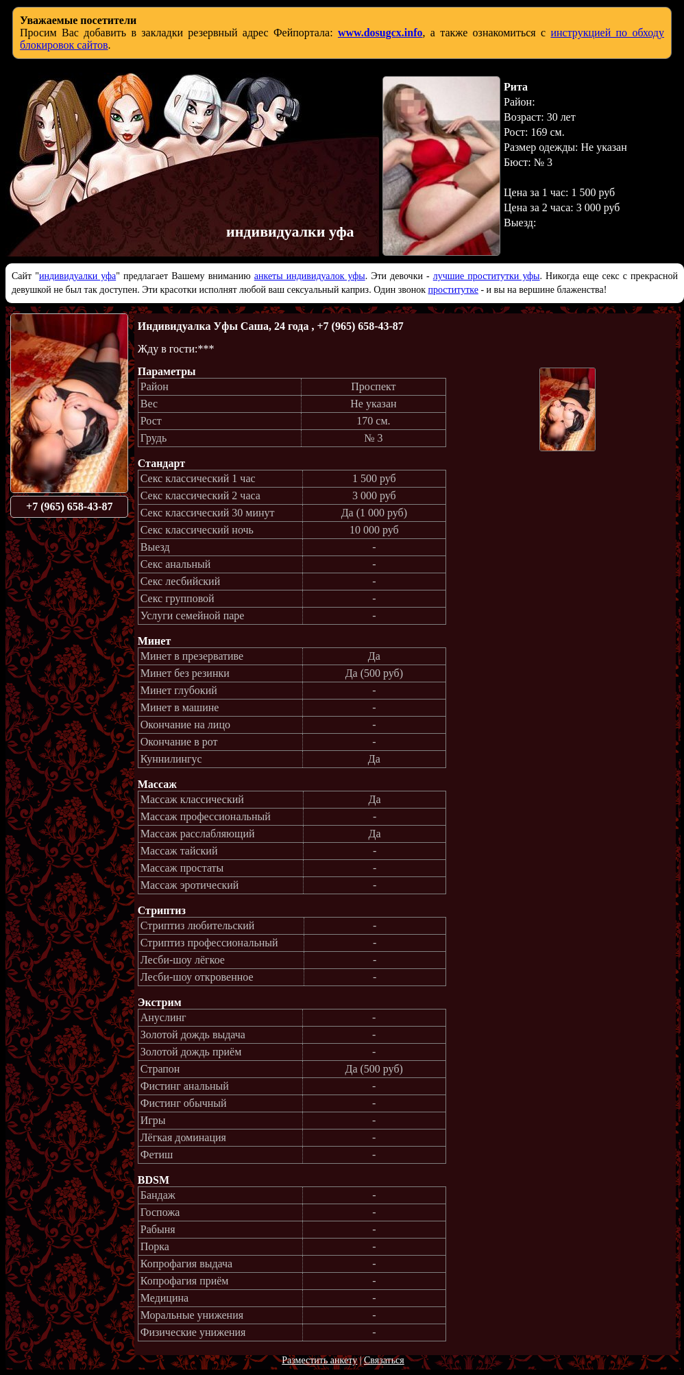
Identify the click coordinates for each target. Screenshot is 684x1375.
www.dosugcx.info (380, 32)
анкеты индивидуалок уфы (309, 276)
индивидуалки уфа (77, 276)
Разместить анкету (319, 1360)
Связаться (384, 1360)
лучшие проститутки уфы (486, 276)
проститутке (453, 290)
